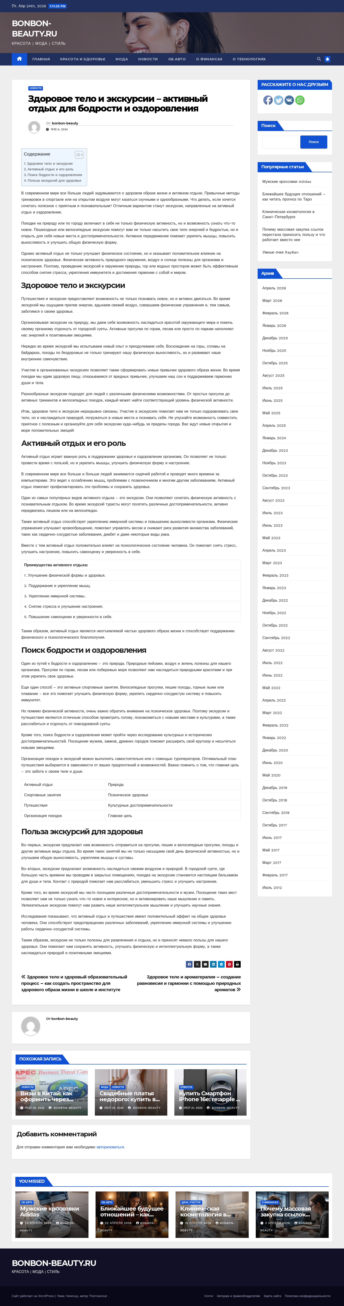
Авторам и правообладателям (238, 1296)
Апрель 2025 (274, 425)
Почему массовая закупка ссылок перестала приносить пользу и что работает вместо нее (293, 234)
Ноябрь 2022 (274, 613)
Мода (122, 59)
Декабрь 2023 (275, 450)
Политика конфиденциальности (307, 1296)
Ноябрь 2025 (274, 350)
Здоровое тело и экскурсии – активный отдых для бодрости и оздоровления (118, 103)
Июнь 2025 (272, 400)
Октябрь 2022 (275, 625)
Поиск (268, 125)
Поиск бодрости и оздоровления (55, 175)
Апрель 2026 (274, 288)
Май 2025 (271, 413)
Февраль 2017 (275, 875)
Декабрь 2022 (275, 600)
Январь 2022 (274, 737)
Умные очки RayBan (280, 252)
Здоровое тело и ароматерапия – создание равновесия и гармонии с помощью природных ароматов (189, 983)
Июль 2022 (272, 663)
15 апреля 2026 (199, 1223)
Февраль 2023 (275, 575)
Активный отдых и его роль (51, 169)
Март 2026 (272, 300)
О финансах (209, 59)
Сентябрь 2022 (276, 638)
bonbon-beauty (65, 123)
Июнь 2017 (272, 837)
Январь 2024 (274, 438)
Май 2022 (271, 688)
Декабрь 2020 (275, 750)
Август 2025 (273, 375)
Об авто (177, 59)
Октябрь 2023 (275, 475)
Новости (148, 59)
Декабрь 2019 (274, 787)
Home (208, 1296)
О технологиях (249, 59)
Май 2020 (271, 775)
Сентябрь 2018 (275, 812)
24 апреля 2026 (39, 1223)
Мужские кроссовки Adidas (286, 181)
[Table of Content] (79, 155)
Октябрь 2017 (274, 825)
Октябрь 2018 (274, 800)
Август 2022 (273, 650)
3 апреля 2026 (278, 1223)
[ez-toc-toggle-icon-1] (76, 156)
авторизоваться (110, 1147)
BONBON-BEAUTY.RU (54, 1263)
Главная (41, 59)
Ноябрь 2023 (274, 463)
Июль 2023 (272, 513)
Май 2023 (271, 538)
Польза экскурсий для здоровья (54, 180)
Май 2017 (271, 850)
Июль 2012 (272, 887)
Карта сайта (272, 1296)
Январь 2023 (274, 588)
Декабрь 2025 (275, 338)
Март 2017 (271, 862)
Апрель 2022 (274, 700)
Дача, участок (191, 1202)
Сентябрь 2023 (276, 488)
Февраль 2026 (275, 313)
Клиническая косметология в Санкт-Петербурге (206, 1214)
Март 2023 (272, 563)
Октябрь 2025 (275, 363)
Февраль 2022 (275, 725)
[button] (319, 59)
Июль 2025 (272, 388)
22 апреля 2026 (119, 1223)
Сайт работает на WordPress (33, 1296)
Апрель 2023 (274, 550)
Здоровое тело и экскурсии (50, 163)
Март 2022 (272, 712)
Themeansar (98, 1296)
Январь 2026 (274, 325)
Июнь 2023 (272, 525)
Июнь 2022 (272, 675)
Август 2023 (273, 500)
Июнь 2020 (272, 762)
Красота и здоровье (82, 59)
